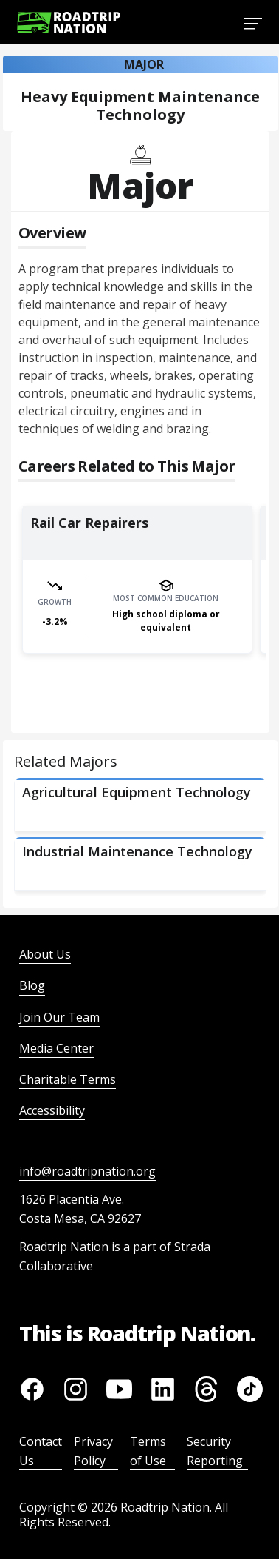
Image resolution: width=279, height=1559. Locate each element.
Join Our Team (59, 1017)
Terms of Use (148, 1451)
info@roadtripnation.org (87, 1171)
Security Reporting (215, 1451)
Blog (32, 985)
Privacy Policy (93, 1451)
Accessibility (52, 1110)
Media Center (56, 1048)
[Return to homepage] (68, 22)
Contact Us (40, 1451)
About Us (45, 954)
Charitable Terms (67, 1079)
